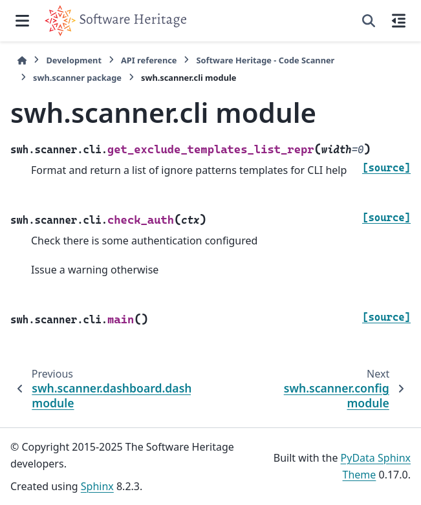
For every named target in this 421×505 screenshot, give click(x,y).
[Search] (368, 21)
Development (74, 60)
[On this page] (399, 21)
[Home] (22, 60)
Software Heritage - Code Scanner (265, 60)
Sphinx (97, 486)
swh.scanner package (77, 77)
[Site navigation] (22, 21)
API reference (149, 60)
